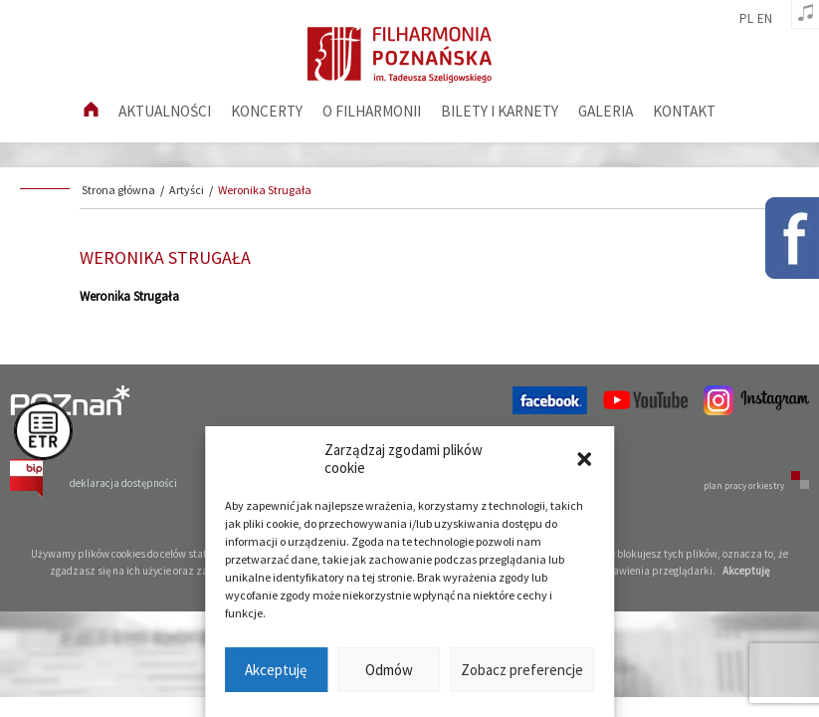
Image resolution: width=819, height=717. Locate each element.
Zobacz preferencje (522, 669)
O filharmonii (371, 111)
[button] (584, 459)
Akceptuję (276, 669)
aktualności (164, 111)
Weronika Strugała (264, 189)
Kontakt (684, 111)
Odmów (389, 669)
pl (746, 19)
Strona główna (118, 189)
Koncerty (267, 111)
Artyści (186, 189)
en (764, 19)
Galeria (605, 111)
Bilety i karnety (499, 111)
